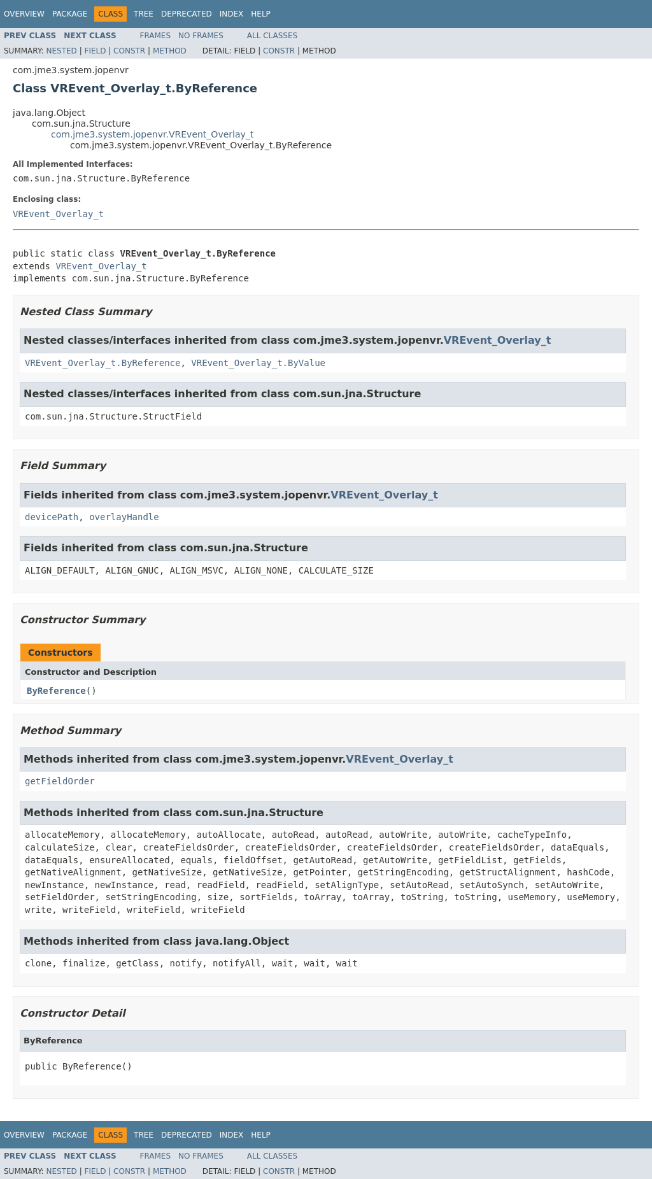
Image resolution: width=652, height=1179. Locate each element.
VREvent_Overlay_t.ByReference (102, 363)
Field (95, 50)
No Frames (200, 35)
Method (170, 50)
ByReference (56, 691)
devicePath (51, 517)
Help (261, 14)
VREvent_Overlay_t (58, 214)
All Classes (272, 35)
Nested (61, 50)
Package (69, 14)
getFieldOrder (60, 781)
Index (232, 14)
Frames (155, 35)
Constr (129, 50)
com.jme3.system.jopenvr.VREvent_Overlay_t (152, 134)
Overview (24, 14)
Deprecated (186, 14)
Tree (143, 14)
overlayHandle (124, 517)
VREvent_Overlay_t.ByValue (258, 363)
